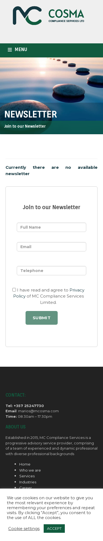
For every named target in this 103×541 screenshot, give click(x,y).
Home (24, 464)
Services (27, 476)
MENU (21, 49)
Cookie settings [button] (24, 528)
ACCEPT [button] (54, 528)
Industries (27, 482)
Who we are (30, 470)
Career (25, 488)
